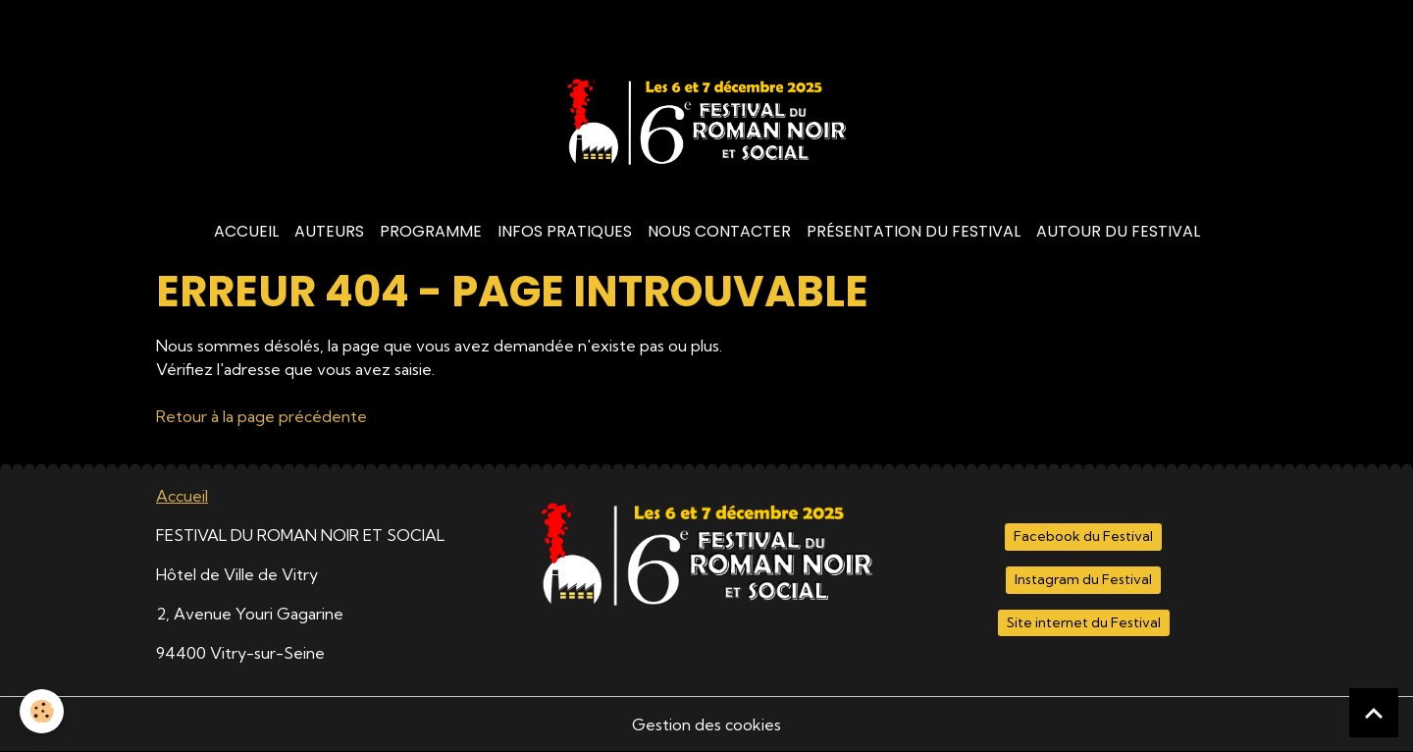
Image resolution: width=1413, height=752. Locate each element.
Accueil (246, 231)
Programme (431, 231)
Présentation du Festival (913, 231)
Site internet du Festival (1084, 622)
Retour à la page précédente (261, 416)
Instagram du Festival (1083, 579)
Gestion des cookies (706, 724)
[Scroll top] (1373, 712)
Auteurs (329, 231)
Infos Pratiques (564, 231)
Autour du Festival (1118, 231)
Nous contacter (719, 231)
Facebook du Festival (1083, 536)
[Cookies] (42, 711)
